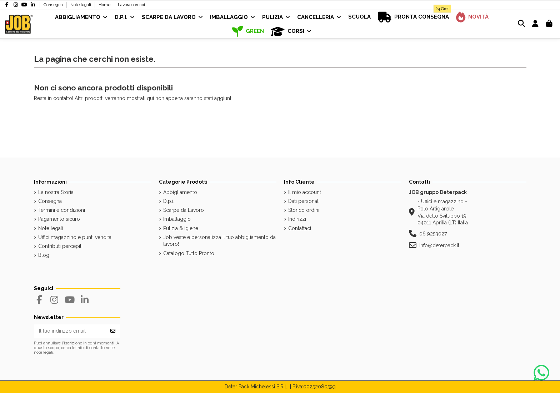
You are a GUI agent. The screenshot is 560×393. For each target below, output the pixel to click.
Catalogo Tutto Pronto (188, 253)
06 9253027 (433, 234)
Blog (43, 255)
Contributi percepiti (60, 246)
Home (105, 4)
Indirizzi (297, 219)
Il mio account (304, 192)
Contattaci (299, 228)
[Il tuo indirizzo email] (70, 331)
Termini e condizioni (61, 210)
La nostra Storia (56, 192)
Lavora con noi (131, 4)
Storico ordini (303, 210)
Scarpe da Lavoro (183, 210)
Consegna (54, 4)
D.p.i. (168, 201)
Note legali (81, 4)
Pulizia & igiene (180, 228)
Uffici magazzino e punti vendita (74, 237)
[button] (291, 31)
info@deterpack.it (439, 245)
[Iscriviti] (112, 331)
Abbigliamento (180, 192)
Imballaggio (177, 219)
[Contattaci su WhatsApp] (541, 373)
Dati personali (304, 201)
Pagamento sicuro (59, 219)
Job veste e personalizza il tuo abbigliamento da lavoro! (219, 240)
